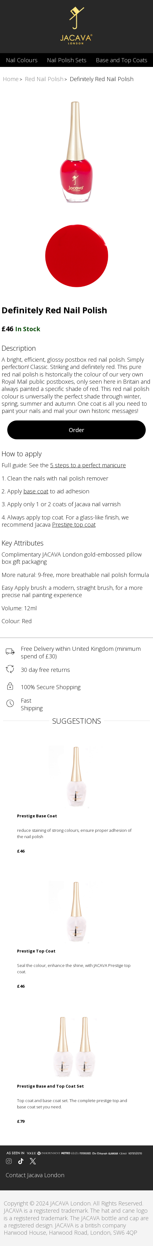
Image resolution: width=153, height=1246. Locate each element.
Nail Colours (22, 60)
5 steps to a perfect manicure (88, 465)
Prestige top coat (74, 524)
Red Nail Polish (44, 79)
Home (11, 79)
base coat (35, 491)
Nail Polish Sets (66, 60)
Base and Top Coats (121, 60)
